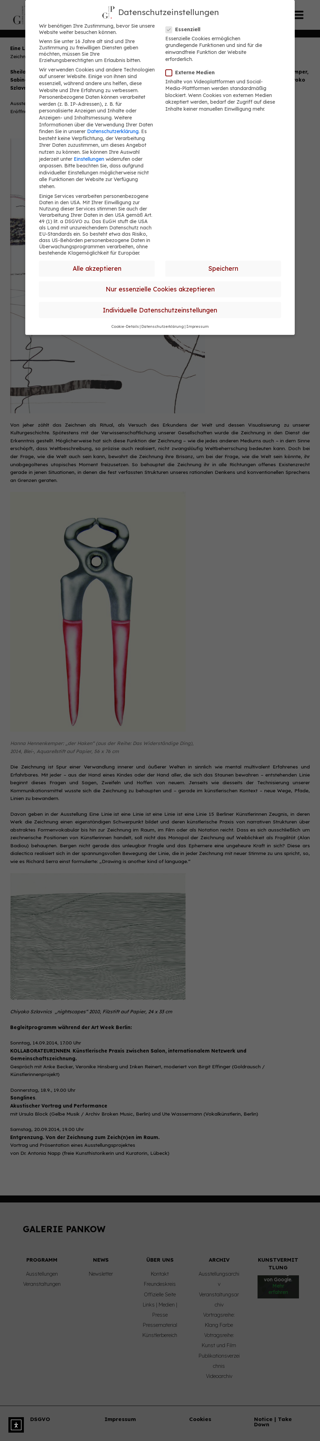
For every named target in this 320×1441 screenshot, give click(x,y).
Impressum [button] (197, 326)
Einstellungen (89, 159)
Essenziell (185, 29)
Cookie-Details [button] (125, 326)
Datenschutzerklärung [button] (162, 326)
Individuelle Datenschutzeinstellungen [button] (160, 310)
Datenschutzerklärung (113, 131)
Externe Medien (192, 72)
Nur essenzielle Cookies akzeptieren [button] (160, 289)
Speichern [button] (223, 268)
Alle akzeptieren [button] (97, 268)
